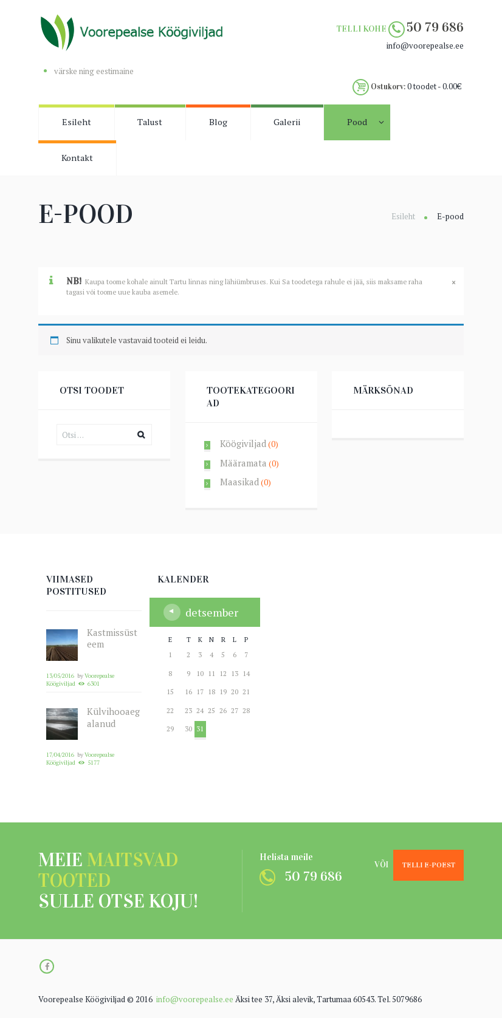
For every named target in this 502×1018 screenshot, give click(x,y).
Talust (149, 122)
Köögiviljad (243, 443)
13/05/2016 (60, 676)
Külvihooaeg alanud (113, 717)
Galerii (286, 122)
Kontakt (77, 157)
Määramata (243, 463)
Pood (357, 122)
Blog (218, 122)
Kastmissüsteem (112, 638)
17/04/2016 (60, 755)
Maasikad (239, 482)
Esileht (76, 122)
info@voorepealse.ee (194, 999)
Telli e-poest (428, 865)
